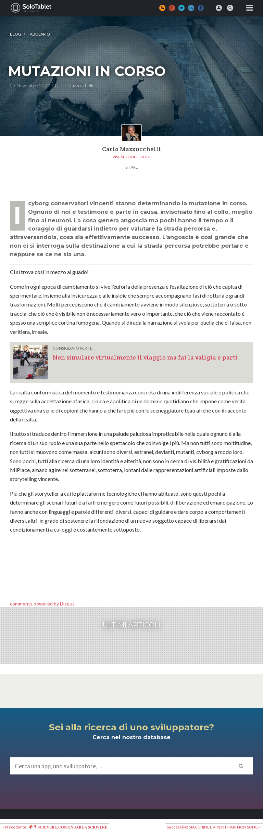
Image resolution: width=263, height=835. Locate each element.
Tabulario (39, 34)
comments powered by (42, 603)
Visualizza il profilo (131, 157)
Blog (15, 34)
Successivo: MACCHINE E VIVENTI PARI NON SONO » (214, 827)
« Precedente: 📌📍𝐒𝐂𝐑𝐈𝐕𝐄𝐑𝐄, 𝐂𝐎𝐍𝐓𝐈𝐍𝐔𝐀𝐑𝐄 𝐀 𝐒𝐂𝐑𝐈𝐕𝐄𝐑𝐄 (54, 827)
